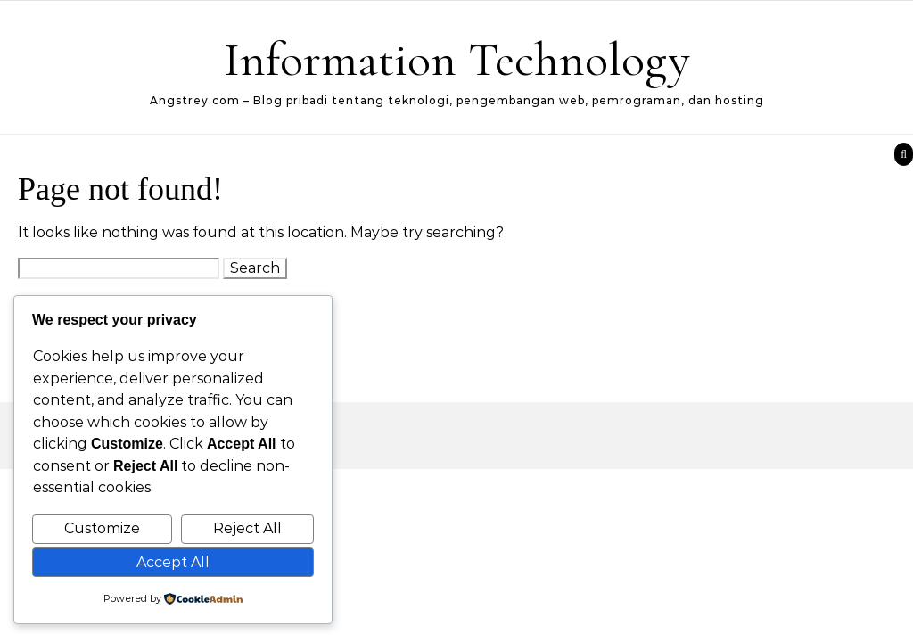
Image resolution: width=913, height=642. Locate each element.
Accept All (173, 562)
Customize (102, 528)
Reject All (247, 528)
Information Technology (457, 59)
